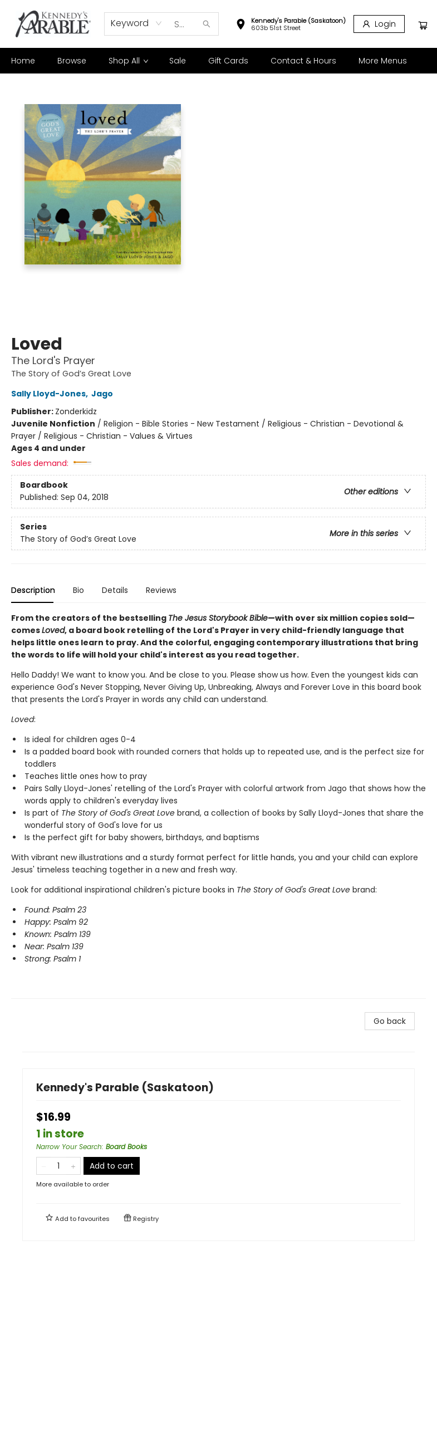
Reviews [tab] (161, 590)
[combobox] (137, 23)
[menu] (218, 60)
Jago (103, 393)
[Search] (206, 24)
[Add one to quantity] (73, 1166)
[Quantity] (58, 1166)
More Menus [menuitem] (383, 60)
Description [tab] (33, 590)
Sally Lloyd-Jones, (51, 393)
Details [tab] (115, 590)
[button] (290, 25)
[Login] (379, 24)
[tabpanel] (218, 805)
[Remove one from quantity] (44, 1166)
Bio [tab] (78, 590)
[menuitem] (23, 60)
